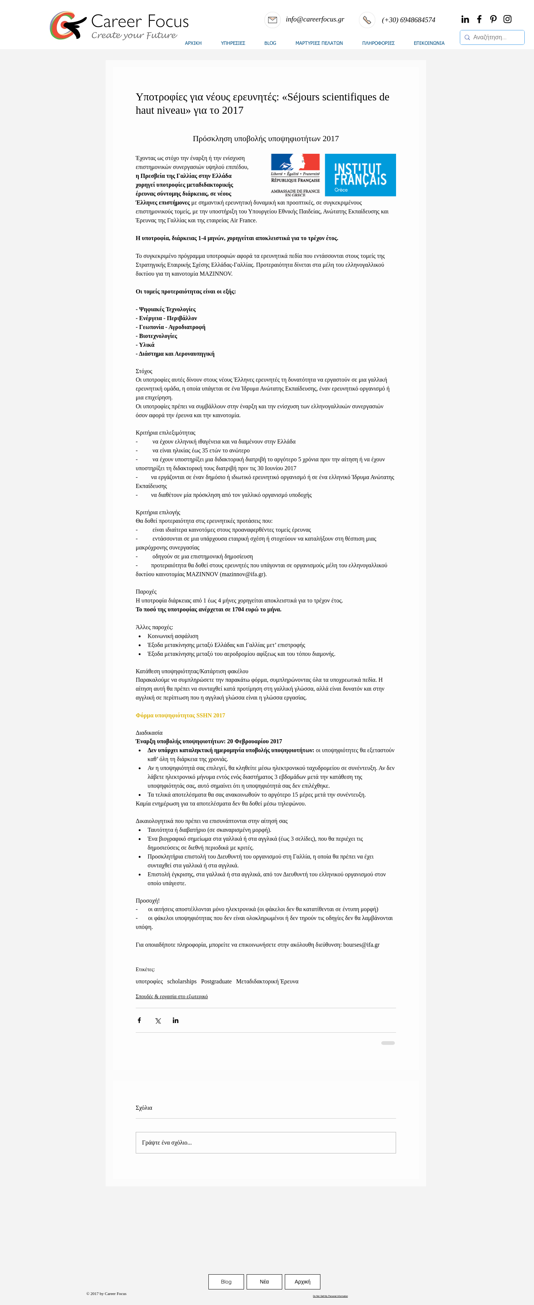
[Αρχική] (302, 1281)
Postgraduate (216, 981)
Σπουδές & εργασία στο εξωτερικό (172, 996)
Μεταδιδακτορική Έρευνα (267, 981)
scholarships (182, 981)
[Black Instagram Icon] (507, 19)
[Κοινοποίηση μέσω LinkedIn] (175, 1020)
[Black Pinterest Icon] (493, 19)
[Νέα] (264, 1281)
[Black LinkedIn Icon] (465, 19)
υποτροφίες (149, 981)
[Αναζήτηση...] (491, 37)
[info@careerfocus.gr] (315, 19)
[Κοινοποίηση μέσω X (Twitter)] (157, 1020)
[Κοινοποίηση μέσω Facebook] (139, 1020)
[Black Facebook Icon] (479, 19)
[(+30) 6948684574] (408, 20)
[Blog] (226, 1281)
